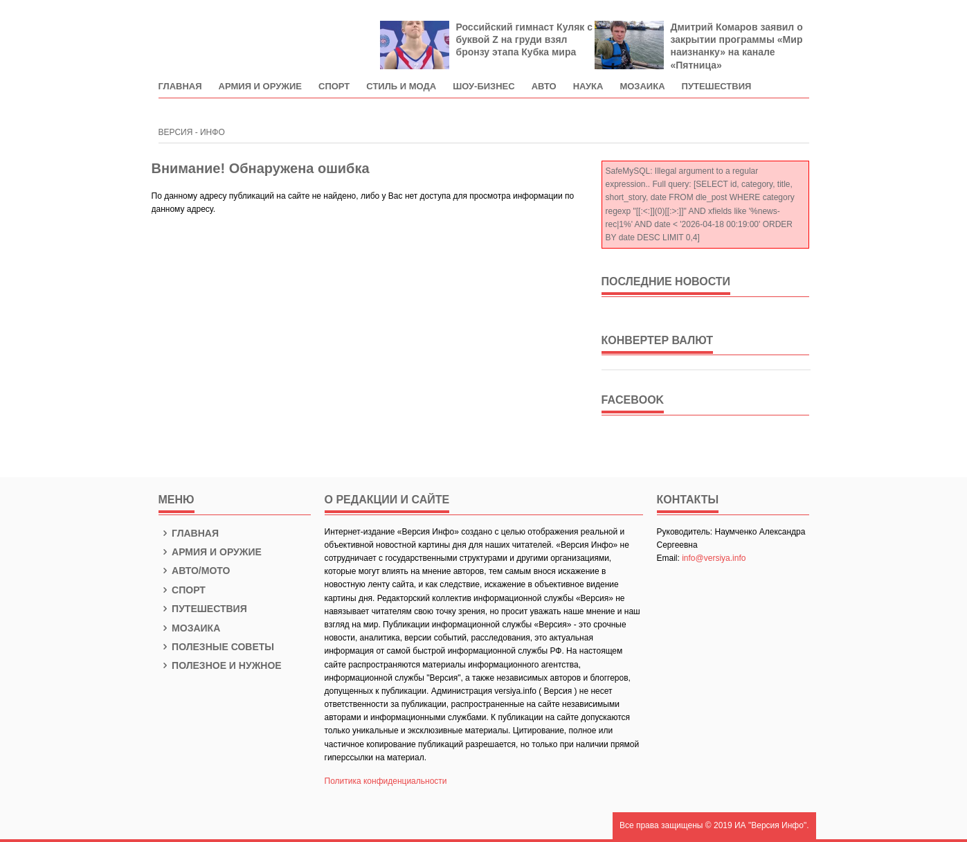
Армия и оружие (260, 86)
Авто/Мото (195, 570)
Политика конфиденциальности (386, 781)
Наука (588, 86)
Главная (180, 86)
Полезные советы (217, 646)
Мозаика (642, 86)
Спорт (334, 86)
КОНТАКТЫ (688, 499)
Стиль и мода (401, 86)
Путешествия (717, 86)
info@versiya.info (713, 558)
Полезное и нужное (220, 665)
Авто (544, 86)
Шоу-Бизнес (484, 86)
